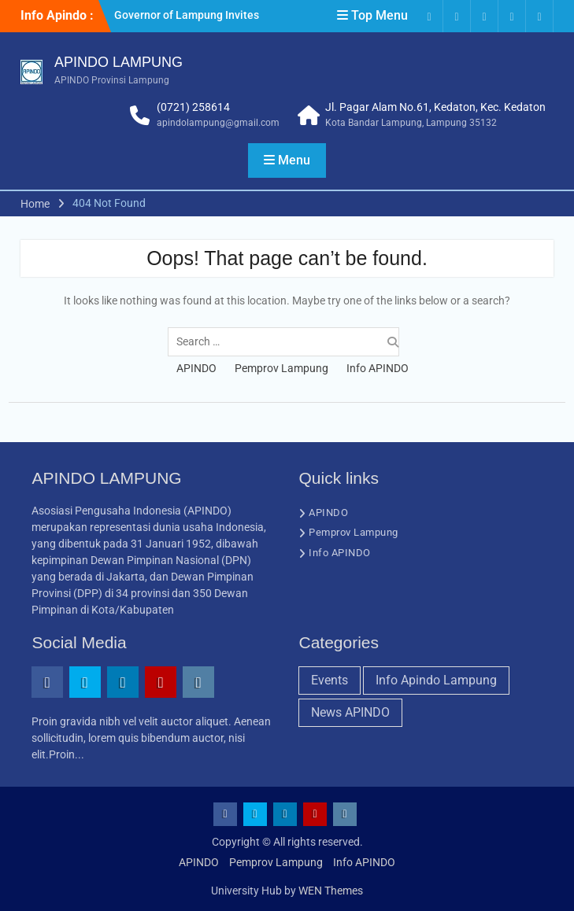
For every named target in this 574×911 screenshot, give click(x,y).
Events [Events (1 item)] (329, 680)
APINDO (196, 368)
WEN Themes (330, 890)
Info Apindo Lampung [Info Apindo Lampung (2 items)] (436, 680)
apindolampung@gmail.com (218, 122)
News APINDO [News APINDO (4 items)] (350, 712)
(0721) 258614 (193, 107)
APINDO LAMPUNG (118, 62)
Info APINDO (377, 368)
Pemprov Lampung (281, 368)
